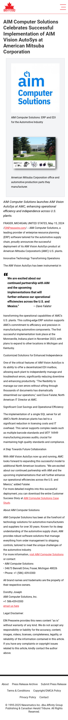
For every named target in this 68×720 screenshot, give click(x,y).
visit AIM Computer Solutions (46, 554)
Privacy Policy (28, 697)
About (5, 684)
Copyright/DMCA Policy (47, 690)
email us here (11, 606)
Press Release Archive (25, 684)
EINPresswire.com (15, 227)
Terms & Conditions (18, 690)
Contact (44, 697)
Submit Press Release (53, 684)
